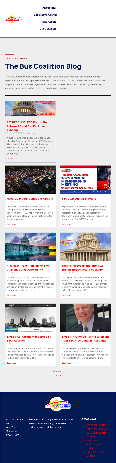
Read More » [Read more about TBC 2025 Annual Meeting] (66, 224)
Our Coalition (48, 28)
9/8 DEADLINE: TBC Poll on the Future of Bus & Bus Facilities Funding (27, 126)
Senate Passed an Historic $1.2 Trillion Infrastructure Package (82, 267)
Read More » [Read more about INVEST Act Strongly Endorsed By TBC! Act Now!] (12, 363)
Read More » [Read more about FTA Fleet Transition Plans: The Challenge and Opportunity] (12, 295)
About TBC (49, 7)
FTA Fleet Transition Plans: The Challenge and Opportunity (27, 267)
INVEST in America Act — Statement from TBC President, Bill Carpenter (85, 338)
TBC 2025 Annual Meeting (78, 198)
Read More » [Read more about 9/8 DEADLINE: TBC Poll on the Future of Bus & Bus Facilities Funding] (12, 158)
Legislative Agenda (45, 14)
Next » (58, 375)
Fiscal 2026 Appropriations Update (29, 198)
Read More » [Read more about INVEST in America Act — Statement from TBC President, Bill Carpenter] (66, 363)
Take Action (49, 21)
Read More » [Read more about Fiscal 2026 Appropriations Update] (12, 224)
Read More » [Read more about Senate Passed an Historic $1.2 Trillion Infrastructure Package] (66, 295)
